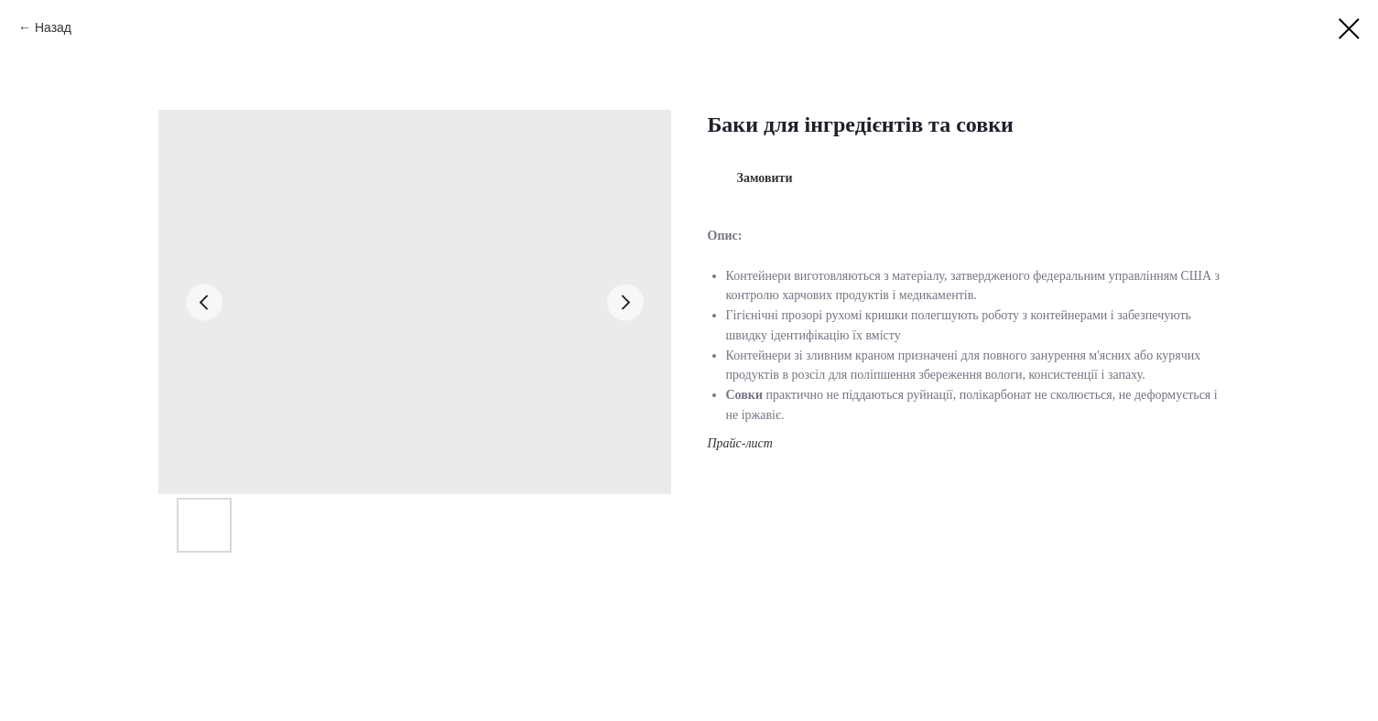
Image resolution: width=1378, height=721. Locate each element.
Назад (53, 27)
